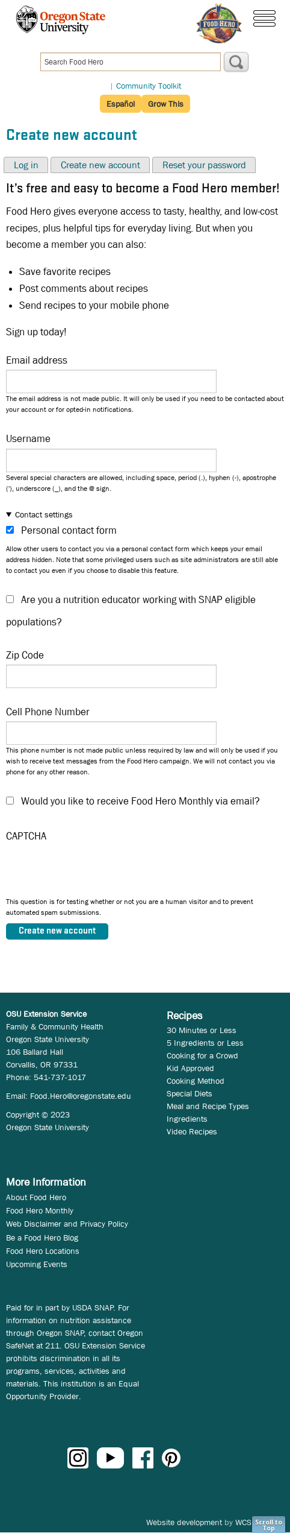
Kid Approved (190, 1068)
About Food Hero (36, 1197)
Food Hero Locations (42, 1250)
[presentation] (97, 872)
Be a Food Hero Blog (42, 1237)
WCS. (244, 1522)
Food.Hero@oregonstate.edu (80, 1095)
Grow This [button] (166, 103)
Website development (184, 1522)
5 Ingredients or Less (205, 1042)
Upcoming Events (36, 1264)
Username (28, 438)
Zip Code (25, 655)
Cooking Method (195, 1080)
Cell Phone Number (48, 712)
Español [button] (120, 103)
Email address (36, 360)
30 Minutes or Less (201, 1030)
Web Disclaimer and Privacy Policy (67, 1223)
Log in (26, 165)
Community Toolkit (148, 85)
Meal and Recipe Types (208, 1106)
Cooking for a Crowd (202, 1055)
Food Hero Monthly (39, 1210)
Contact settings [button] (44, 514)
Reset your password (204, 165)
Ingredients (187, 1118)
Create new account (100, 165)
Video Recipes (192, 1131)
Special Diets (189, 1093)
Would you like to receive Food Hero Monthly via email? (140, 801)
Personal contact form (69, 530)
